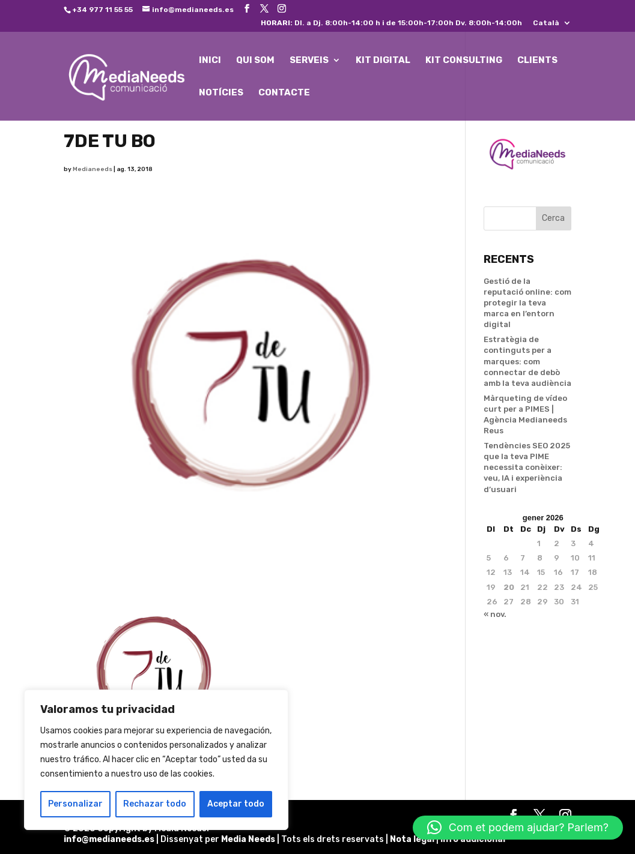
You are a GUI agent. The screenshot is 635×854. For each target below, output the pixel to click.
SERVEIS (309, 60)
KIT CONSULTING (463, 60)
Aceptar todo (235, 804)
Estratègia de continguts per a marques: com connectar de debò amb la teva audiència (527, 361)
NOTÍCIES (221, 93)
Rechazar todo (154, 804)
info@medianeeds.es (109, 839)
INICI (210, 60)
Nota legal (413, 839)
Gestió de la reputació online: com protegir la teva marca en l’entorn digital (527, 303)
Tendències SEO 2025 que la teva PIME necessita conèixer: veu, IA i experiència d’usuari (527, 467)
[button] (518, 828)
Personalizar (75, 804)
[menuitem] (552, 25)
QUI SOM (255, 60)
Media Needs (248, 839)
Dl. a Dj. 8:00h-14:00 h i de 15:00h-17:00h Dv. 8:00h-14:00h (391, 23)
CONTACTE (284, 93)
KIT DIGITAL (383, 60)
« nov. (495, 614)
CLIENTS (537, 60)
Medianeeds (92, 169)
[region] (156, 760)
